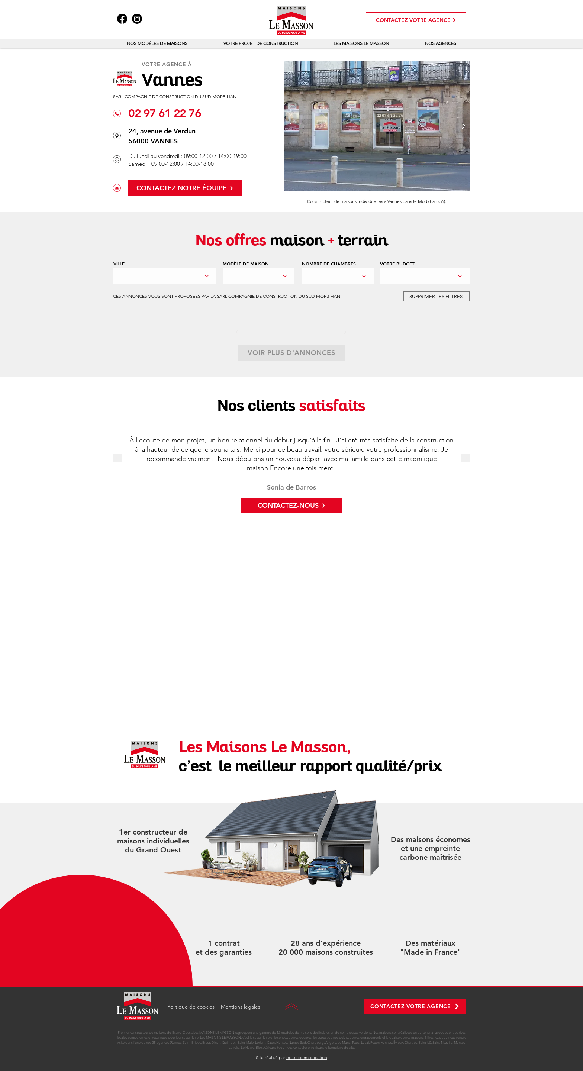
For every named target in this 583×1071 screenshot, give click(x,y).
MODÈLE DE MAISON (246, 263)
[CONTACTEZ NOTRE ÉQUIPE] (185, 188)
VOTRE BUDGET (397, 263)
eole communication (306, 1057)
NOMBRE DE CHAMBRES (329, 263)
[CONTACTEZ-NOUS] (291, 505)
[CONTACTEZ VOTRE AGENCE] (416, 20)
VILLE (119, 263)
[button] (157, 43)
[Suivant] (345, 332)
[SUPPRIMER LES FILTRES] (436, 296)
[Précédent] (237, 332)
